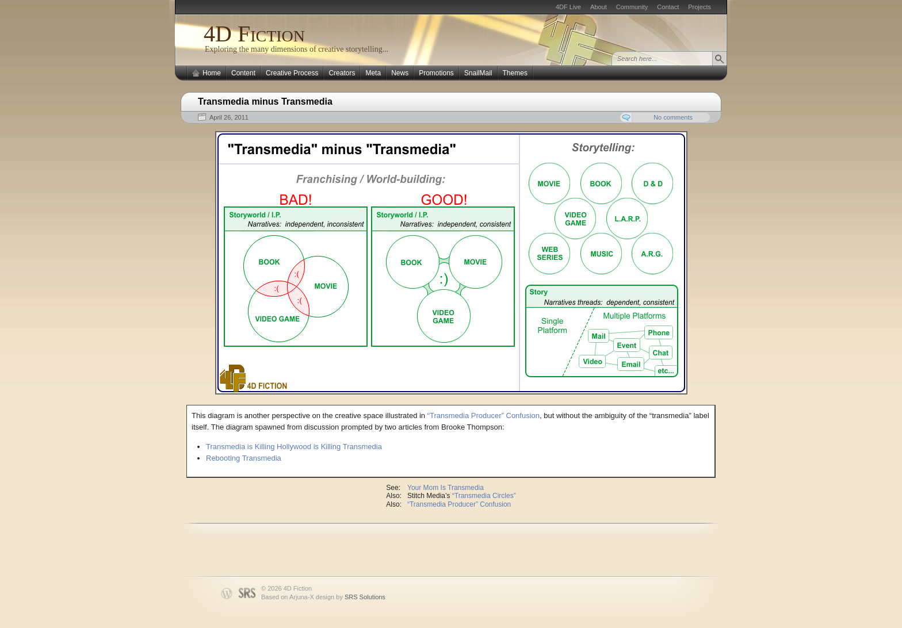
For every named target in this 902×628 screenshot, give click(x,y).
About (598, 6)
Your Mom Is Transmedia (445, 488)
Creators (341, 73)
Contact (668, 6)
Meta (373, 73)
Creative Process (292, 73)
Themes (515, 73)
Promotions (436, 73)
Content (243, 73)
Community (632, 6)
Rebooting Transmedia (243, 458)
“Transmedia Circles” (484, 496)
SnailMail (478, 73)
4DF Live (568, 6)
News (399, 73)
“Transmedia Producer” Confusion (483, 415)
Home (211, 73)
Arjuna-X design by (337, 596)
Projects (699, 6)
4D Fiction (254, 34)
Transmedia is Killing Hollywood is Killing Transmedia (294, 446)
